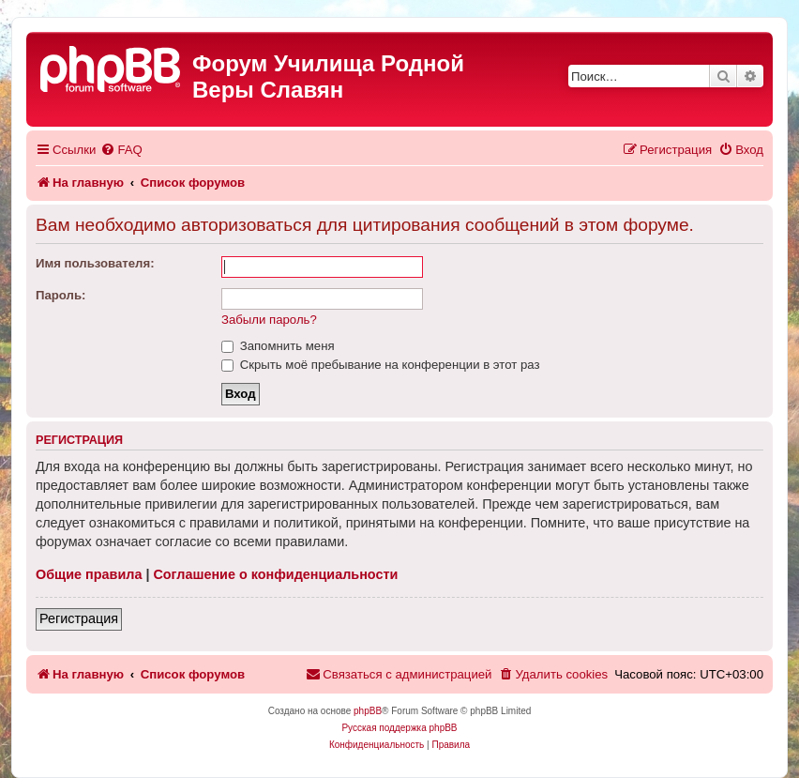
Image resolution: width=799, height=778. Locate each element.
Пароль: (60, 295)
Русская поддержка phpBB (399, 728)
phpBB (368, 711)
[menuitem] (121, 149)
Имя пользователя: (95, 263)
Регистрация (78, 618)
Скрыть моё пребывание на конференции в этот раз (380, 365)
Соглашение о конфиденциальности (275, 574)
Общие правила (89, 574)
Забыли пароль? (269, 320)
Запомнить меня (278, 346)
